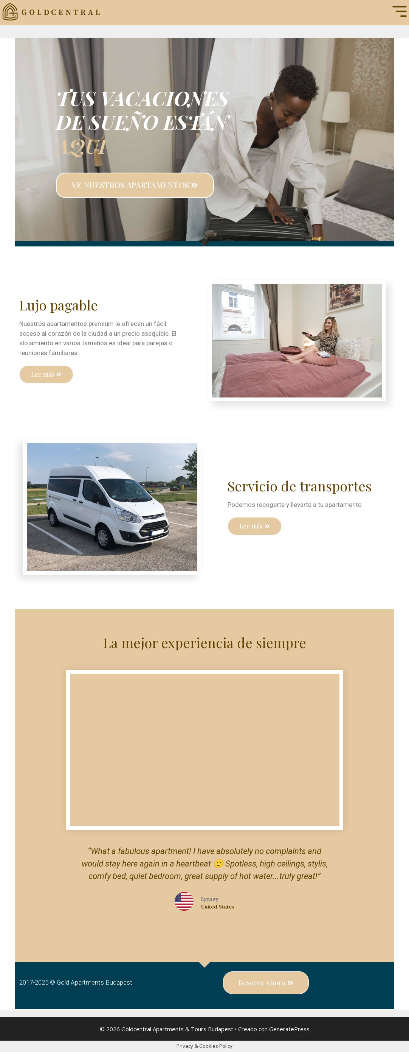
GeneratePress (289, 1029)
